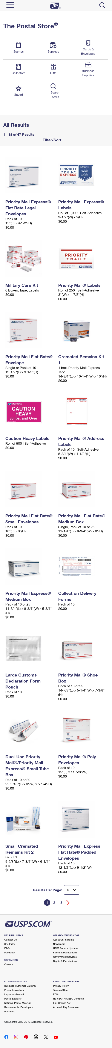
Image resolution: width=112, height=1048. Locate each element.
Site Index (9, 943)
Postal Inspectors (14, 990)
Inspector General (14, 994)
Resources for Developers (18, 1007)
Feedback (9, 952)
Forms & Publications (65, 952)
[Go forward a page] (68, 902)
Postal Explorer (12, 998)
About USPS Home (63, 939)
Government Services (65, 956)
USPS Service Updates (65, 948)
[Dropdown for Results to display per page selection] (71, 890)
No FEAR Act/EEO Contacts (68, 998)
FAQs (7, 948)
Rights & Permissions (65, 961)
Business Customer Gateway (20, 985)
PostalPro (9, 1011)
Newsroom (59, 943)
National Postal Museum (17, 1002)
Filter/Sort (51, 139)
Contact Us (10, 939)
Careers (8, 964)
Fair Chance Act (62, 1002)
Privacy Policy (61, 985)
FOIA (55, 994)
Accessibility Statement (66, 1007)
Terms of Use (60, 990)
